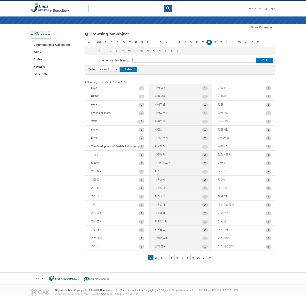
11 (203, 257)
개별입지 (223, 196)
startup (95, 129)
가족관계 (160, 179)
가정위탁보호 (163, 162)
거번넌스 (223, 221)
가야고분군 (161, 112)
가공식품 (96, 171)
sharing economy (101, 112)
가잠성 (159, 129)
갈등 (220, 104)
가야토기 (160, 121)
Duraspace (106, 290)
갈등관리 (223, 112)
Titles (37, 52)
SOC (94, 121)
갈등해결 (223, 129)
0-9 (99, 42)
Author (38, 59)
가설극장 (96, 238)
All (89, 42)
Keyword (39, 66)
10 (198, 257)
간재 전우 (160, 246)
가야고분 (160, 104)
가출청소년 (161, 221)
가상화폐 (96, 229)
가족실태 (160, 187)
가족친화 (160, 204)
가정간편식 (161, 137)
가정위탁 (160, 154)
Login (272, 9)
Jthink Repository (262, 27)
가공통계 (96, 179)
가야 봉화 (160, 96)
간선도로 (160, 229)
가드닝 (95, 196)
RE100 (95, 96)
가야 (93, 246)
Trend (94, 154)
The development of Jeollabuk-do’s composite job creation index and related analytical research (117, 146)
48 (209, 257)
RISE (94, 104)
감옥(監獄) (224, 137)
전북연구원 (255, 9)
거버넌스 (223, 213)
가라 (93, 204)
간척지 (222, 96)
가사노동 (96, 213)
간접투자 (223, 87)
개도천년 (223, 187)
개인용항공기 (226, 204)
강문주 (222, 162)
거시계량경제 (226, 246)
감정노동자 (224, 154)
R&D (94, 87)
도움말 (176, 8)
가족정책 (160, 196)
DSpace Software (64, 290)
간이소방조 (161, 238)
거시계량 (223, 238)
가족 (157, 171)
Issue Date (40, 74)
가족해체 (160, 213)
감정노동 (223, 146)
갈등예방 (223, 121)
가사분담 (96, 221)
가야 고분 (160, 87)
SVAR (94, 137)
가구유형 (96, 187)
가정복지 (160, 146)
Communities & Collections (52, 44)
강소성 (222, 171)
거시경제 (223, 229)
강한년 (222, 179)
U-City (95, 162)
